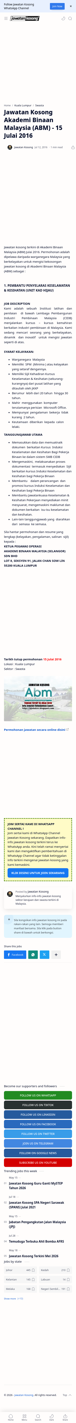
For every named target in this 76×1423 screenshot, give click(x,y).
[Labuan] (55, 1279)
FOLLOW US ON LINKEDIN (38, 1114)
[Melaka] (20, 1289)
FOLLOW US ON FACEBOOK (38, 1124)
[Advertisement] (37, 64)
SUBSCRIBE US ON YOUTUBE (38, 1163)
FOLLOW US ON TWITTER (38, 1134)
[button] (63, 18)
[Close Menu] (71, 6)
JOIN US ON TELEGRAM (38, 1143)
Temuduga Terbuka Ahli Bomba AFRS (36, 1241)
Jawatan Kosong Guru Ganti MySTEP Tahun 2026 (36, 1185)
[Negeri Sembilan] (55, 1289)
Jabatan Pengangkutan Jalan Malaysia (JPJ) (37, 1224)
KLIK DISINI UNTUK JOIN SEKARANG (37, 873)
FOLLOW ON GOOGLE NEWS (38, 1153)
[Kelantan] (20, 1279)
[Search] (70, 18)
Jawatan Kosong (24, 1395)
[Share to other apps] (56, 954)
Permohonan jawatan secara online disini (34, 730)
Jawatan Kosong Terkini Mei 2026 (33, 1256)
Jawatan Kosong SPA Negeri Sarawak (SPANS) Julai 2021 (36, 1205)
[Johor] (20, 1270)
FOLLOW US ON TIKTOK (38, 1105)
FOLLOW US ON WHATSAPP (38, 1095)
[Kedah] (55, 1270)
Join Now (57, 6)
